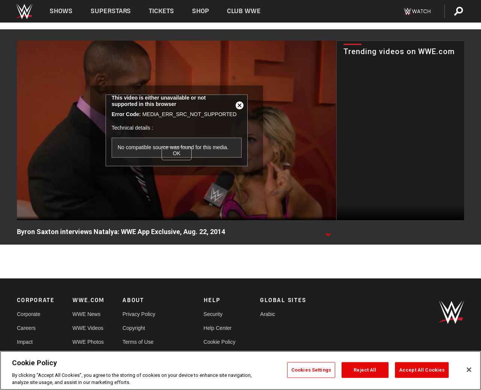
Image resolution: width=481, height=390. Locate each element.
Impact (25, 342)
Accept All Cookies (422, 370)
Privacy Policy (139, 314)
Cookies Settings (311, 370)
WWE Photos (88, 342)
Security (213, 314)
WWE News (87, 314)
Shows (61, 11)
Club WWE (244, 11)
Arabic (267, 314)
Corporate (28, 314)
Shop (200, 11)
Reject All (365, 370)
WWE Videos (88, 328)
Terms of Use (138, 342)
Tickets (161, 11)
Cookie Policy (220, 342)
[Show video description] (328, 232)
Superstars (111, 11)
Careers (26, 328)
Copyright (134, 328)
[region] (240, 370)
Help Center (218, 328)
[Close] (469, 369)
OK (176, 153)
